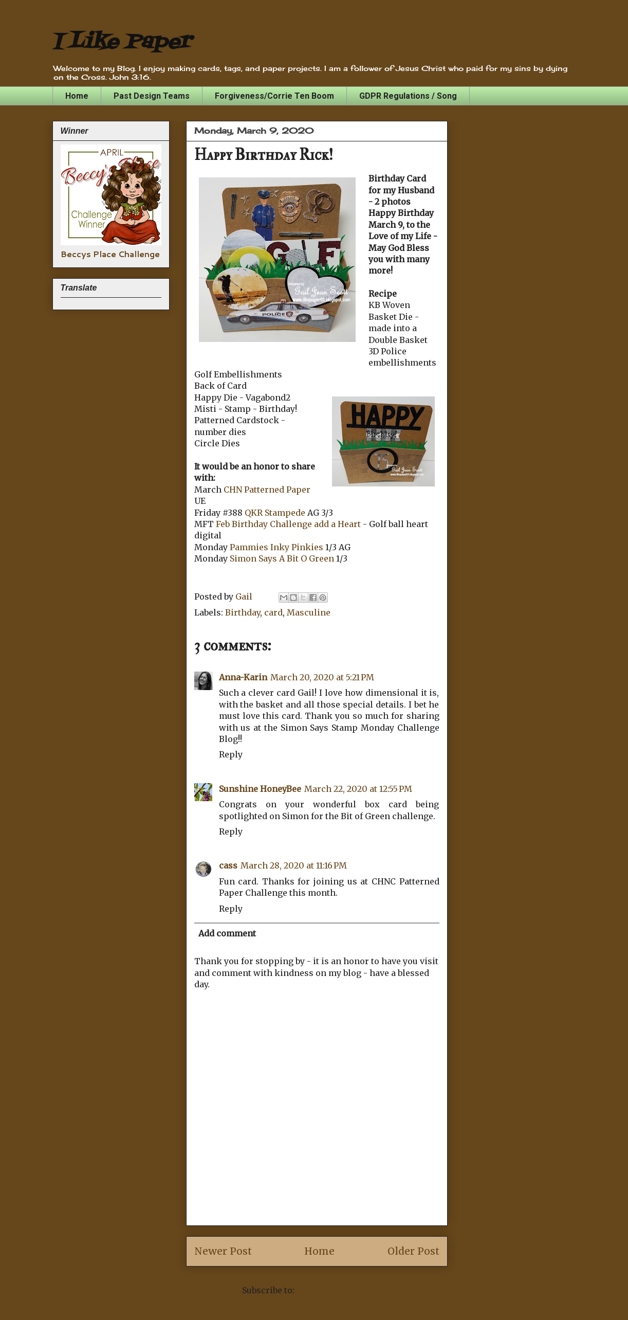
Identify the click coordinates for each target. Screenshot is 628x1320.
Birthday (242, 612)
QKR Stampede (275, 513)
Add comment (227, 933)
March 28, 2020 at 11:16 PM (294, 865)
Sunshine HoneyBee (260, 789)
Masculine (308, 612)
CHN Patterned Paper (267, 489)
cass (228, 865)
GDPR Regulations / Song (408, 96)
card (273, 612)
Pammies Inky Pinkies (276, 547)
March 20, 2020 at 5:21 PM (322, 677)
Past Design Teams (152, 96)
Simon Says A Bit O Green (281, 558)
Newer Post (223, 1251)
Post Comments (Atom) (344, 1290)
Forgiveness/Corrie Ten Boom (274, 96)
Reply (231, 754)
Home (76, 96)
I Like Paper (121, 42)
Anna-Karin (243, 677)
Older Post (413, 1251)
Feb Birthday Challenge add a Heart (289, 524)
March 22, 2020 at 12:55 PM (358, 789)
